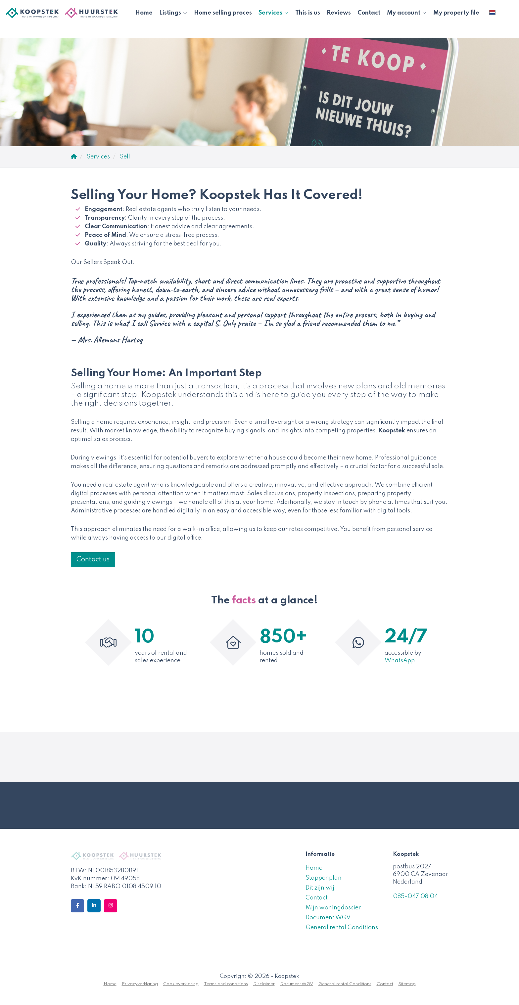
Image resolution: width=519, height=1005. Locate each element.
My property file (456, 13)
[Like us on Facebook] (77, 905)
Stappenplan (324, 878)
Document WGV (328, 918)
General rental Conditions (342, 928)
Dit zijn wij (320, 888)
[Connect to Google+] (110, 905)
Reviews (339, 13)
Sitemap (407, 984)
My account (407, 13)
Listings (173, 13)
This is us (307, 13)
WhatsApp (400, 661)
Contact (368, 13)
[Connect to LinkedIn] (94, 905)
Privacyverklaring (140, 984)
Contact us (93, 559)
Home (144, 13)
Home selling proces (223, 13)
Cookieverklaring (181, 984)
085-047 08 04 (415, 896)
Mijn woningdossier (333, 908)
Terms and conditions (226, 984)
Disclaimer (264, 984)
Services (274, 13)
